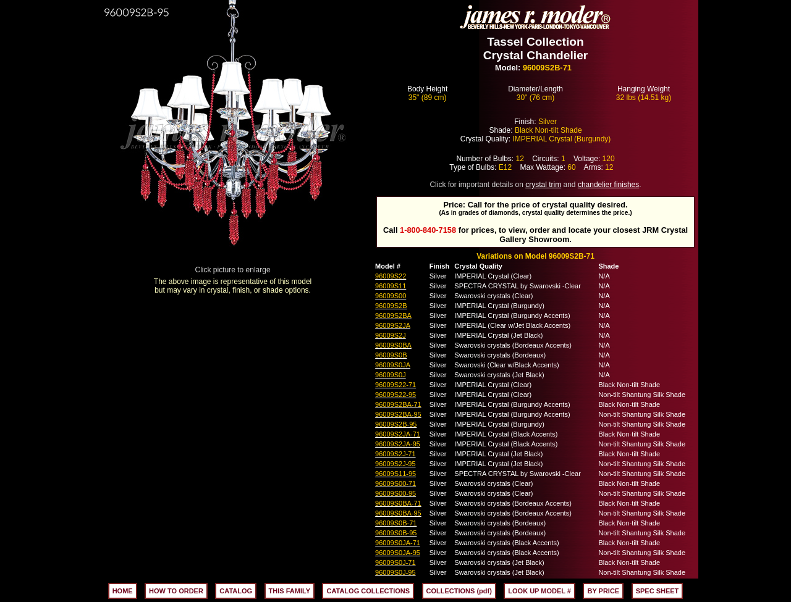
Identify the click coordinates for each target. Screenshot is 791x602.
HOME (122, 591)
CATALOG (235, 591)
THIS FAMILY (289, 591)
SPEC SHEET (657, 591)
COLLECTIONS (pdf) (459, 591)
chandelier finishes (608, 184)
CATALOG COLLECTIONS (368, 591)
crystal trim (543, 184)
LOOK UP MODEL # (539, 591)
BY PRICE (603, 591)
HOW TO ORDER (176, 591)
